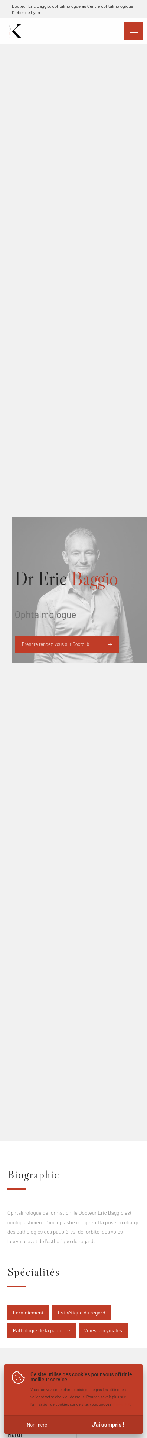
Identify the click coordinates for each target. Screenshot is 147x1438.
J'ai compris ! (108, 1424)
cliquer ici (121, 1404)
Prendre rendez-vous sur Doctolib (67, 644)
